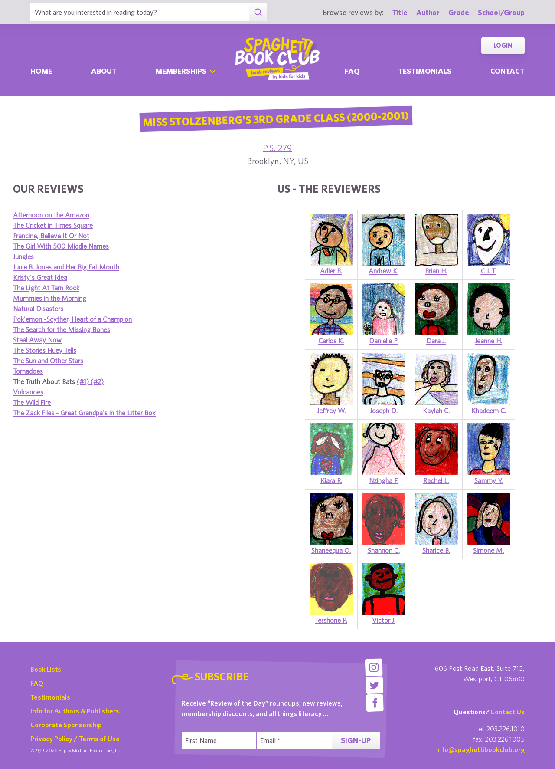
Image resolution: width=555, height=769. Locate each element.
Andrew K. (383, 271)
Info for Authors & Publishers (74, 711)
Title (400, 12)
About (104, 71)
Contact (507, 71)
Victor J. (383, 620)
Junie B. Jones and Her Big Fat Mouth (66, 267)
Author (428, 12)
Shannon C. (384, 550)
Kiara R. (331, 480)
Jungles (23, 256)
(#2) (97, 381)
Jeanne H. (488, 341)
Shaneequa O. (331, 550)
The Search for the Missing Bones (61, 329)
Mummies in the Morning (49, 298)
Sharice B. (436, 550)
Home (41, 71)
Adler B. (331, 271)
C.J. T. (488, 271)
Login (503, 45)
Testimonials (424, 71)
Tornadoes (28, 371)
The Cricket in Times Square (53, 225)
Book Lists (45, 669)
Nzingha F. (383, 480)
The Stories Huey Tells (44, 350)
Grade (458, 12)
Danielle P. (383, 341)
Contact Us (507, 712)
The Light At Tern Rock (46, 288)
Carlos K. (331, 341)
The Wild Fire (32, 402)
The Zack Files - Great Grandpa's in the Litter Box (84, 413)
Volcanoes (28, 392)
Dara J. (436, 341)
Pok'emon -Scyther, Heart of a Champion (72, 319)
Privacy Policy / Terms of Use (75, 739)
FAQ (36, 683)
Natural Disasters (38, 308)
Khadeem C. (488, 410)
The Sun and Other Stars (48, 361)
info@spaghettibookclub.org (480, 749)
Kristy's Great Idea (40, 277)
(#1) (84, 381)
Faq (352, 71)
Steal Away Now (37, 340)
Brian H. (436, 271)
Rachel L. (436, 480)
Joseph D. (384, 410)
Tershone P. (331, 620)
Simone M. (488, 550)
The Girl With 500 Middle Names (61, 246)
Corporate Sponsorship (66, 725)
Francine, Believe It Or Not (51, 236)
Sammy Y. (488, 480)
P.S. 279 (277, 148)
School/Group (501, 12)
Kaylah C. (436, 410)
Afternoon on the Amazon (51, 215)
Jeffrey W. (331, 410)
